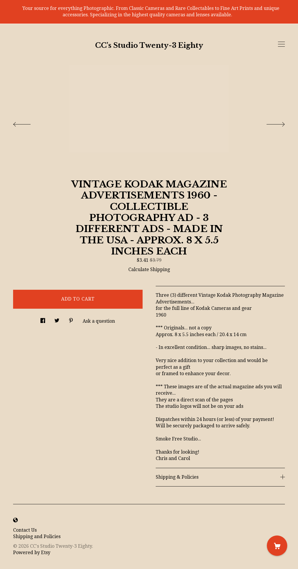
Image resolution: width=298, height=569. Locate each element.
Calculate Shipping (149, 269)
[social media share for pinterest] (71, 319)
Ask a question (99, 321)
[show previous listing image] (27, 122)
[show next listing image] (270, 122)
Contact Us (25, 530)
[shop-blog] (15, 520)
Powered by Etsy (31, 552)
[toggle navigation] (281, 44)
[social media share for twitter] (56, 319)
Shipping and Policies (37, 536)
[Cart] (277, 545)
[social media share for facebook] (42, 319)
